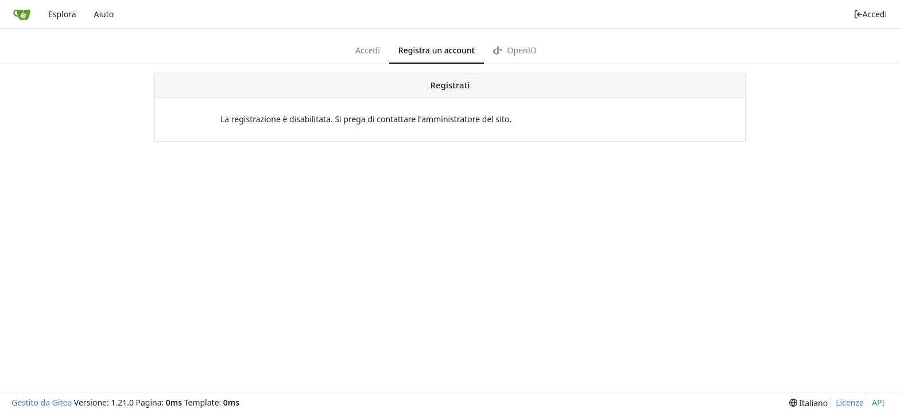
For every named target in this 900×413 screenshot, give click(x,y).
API (878, 402)
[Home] (22, 14)
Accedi (870, 14)
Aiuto (104, 14)
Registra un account (436, 50)
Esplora (62, 14)
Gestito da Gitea (41, 402)
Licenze (850, 402)
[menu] (808, 403)
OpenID (515, 50)
